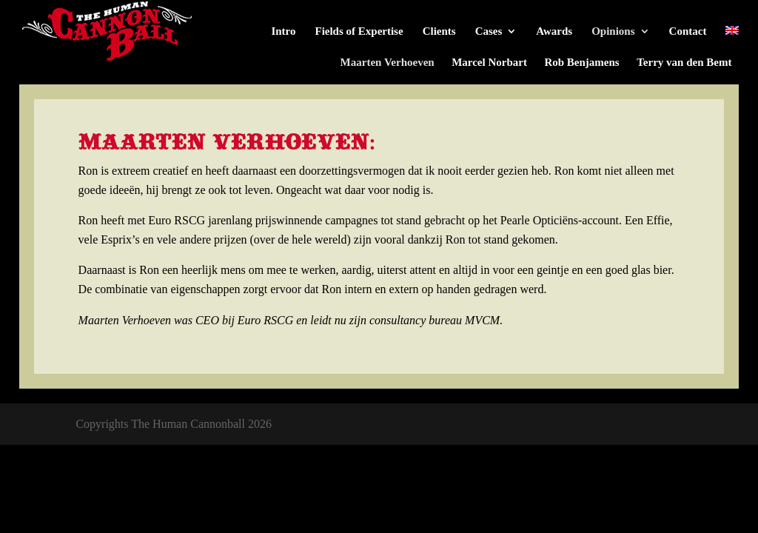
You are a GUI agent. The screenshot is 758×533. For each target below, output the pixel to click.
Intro (283, 31)
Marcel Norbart (489, 62)
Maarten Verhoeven (388, 62)
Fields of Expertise (359, 31)
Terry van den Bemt (684, 62)
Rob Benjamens (581, 62)
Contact (688, 31)
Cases (489, 31)
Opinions (612, 31)
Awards (554, 31)
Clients (439, 31)
